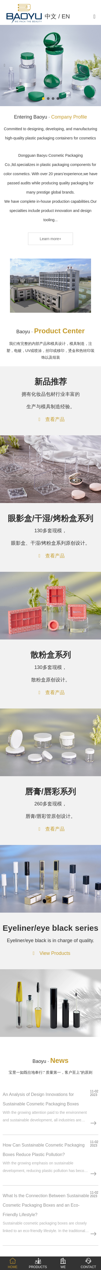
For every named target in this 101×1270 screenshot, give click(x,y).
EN (66, 16)
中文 (51, 16)
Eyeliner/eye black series (50, 927)
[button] (43, 98)
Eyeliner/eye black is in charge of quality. (50, 940)
